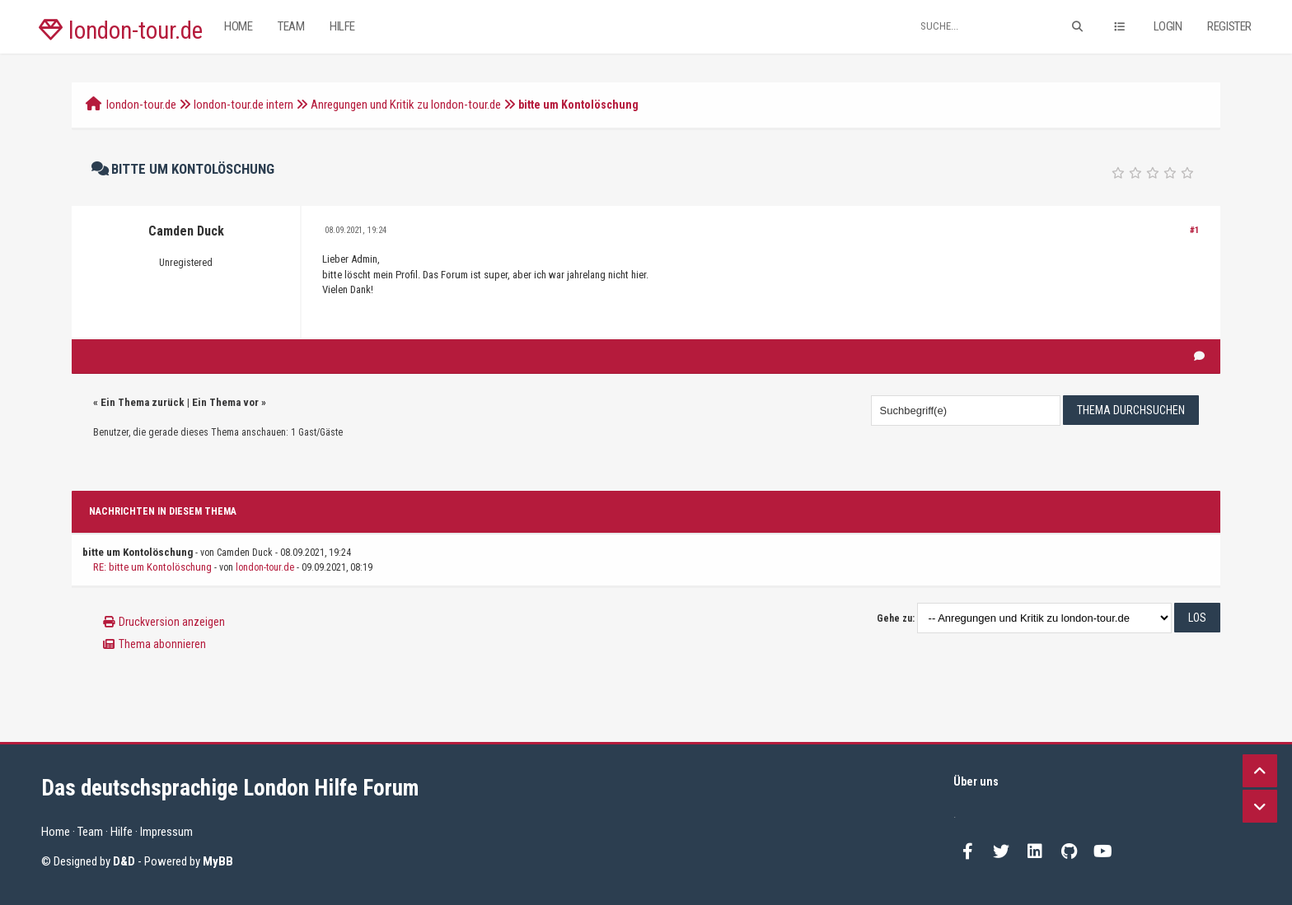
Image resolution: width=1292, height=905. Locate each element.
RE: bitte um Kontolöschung (152, 567)
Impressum (166, 831)
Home (238, 26)
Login (1168, 26)
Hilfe (342, 26)
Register (1229, 26)
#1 (1195, 230)
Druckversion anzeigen (172, 621)
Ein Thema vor (225, 402)
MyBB (218, 861)
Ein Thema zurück (143, 402)
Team (291, 26)
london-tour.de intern (243, 104)
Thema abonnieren (162, 644)
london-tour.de (121, 30)
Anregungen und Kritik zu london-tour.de (406, 104)
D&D (124, 861)
